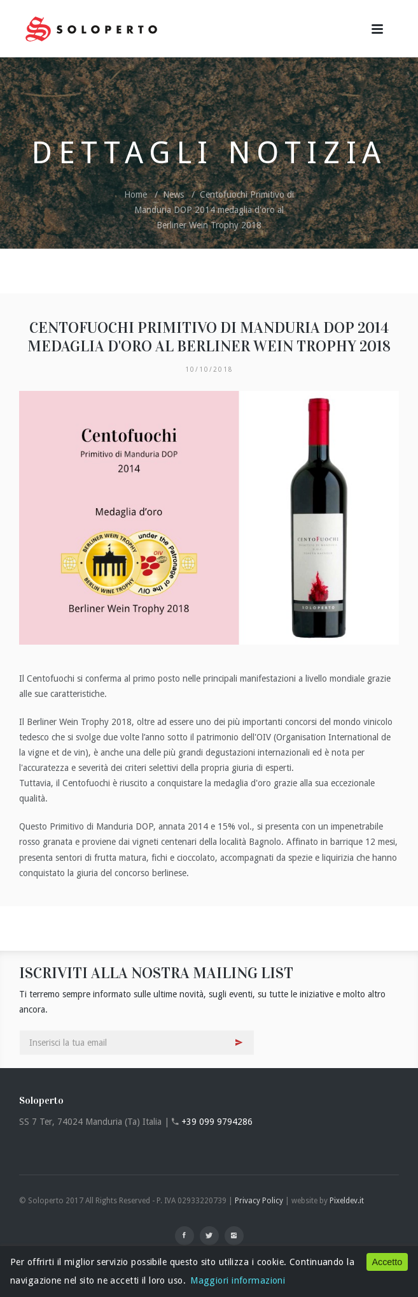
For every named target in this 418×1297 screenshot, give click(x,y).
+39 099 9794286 (217, 1122)
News (173, 194)
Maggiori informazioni (237, 1280)
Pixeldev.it (347, 1200)
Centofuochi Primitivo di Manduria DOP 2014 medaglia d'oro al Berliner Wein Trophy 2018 (214, 209)
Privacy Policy (259, 1200)
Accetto (387, 1262)
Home (135, 194)
